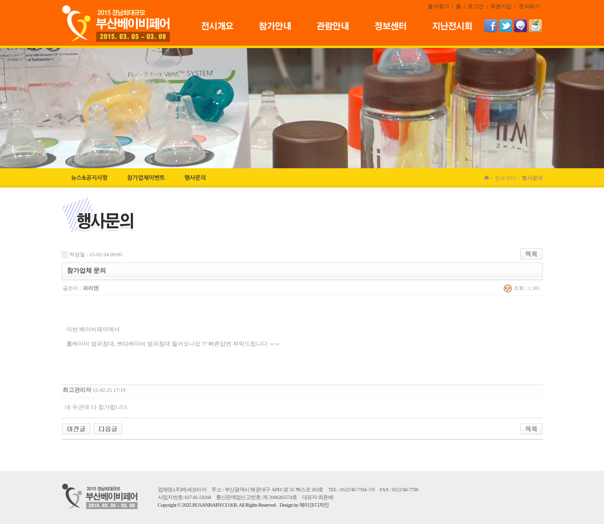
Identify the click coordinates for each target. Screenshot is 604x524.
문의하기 (529, 6)
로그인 (476, 6)
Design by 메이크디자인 (304, 505)
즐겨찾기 (438, 6)
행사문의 (195, 178)
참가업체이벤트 (146, 178)
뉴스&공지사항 (89, 178)
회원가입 (501, 6)
